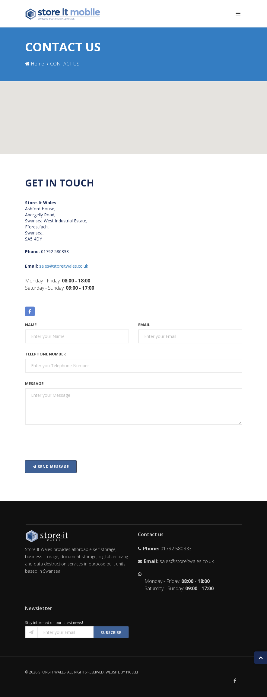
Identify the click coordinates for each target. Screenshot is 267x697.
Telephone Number (45, 354)
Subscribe (111, 632)
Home (34, 63)
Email (144, 324)
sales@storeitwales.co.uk (63, 266)
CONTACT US (64, 63)
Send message (51, 466)
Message (34, 383)
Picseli (132, 672)
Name (31, 324)
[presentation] (71, 444)
